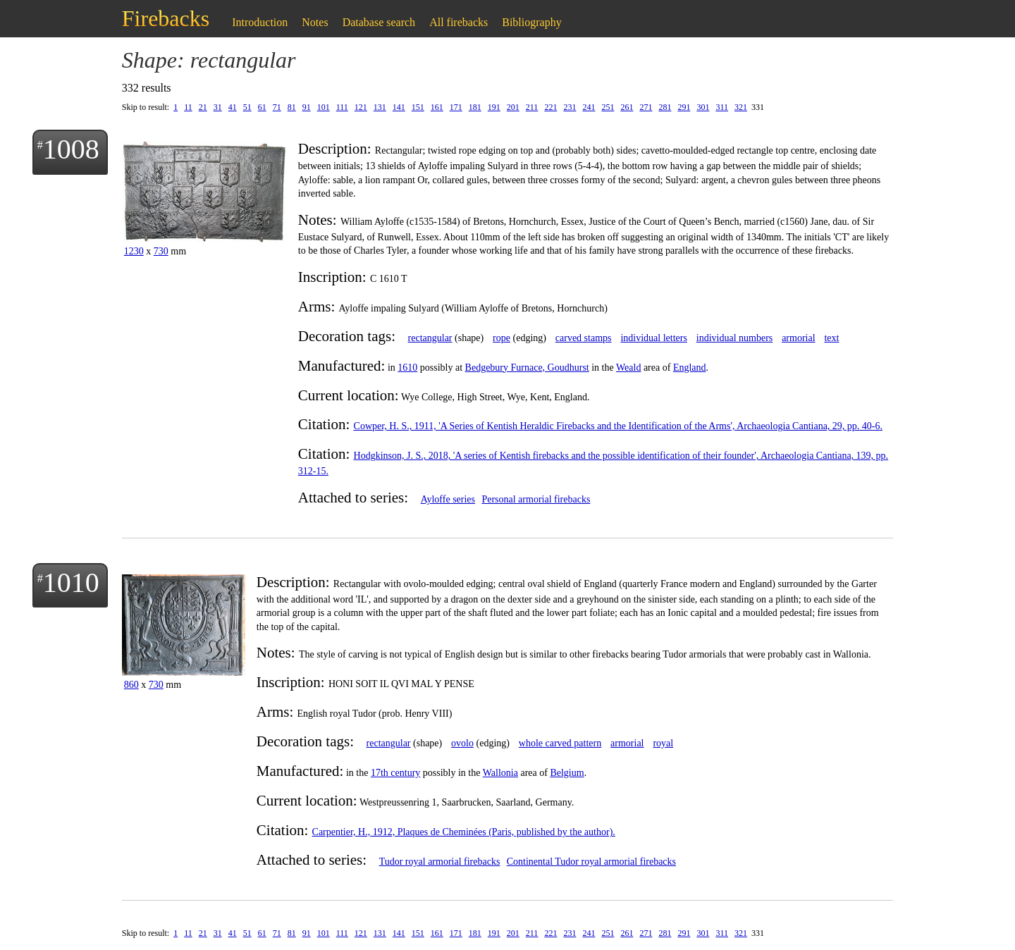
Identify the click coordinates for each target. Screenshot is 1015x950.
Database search (379, 22)
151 (418, 107)
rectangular (430, 338)
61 (262, 107)
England (689, 367)
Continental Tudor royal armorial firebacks (591, 861)
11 (188, 107)
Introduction (260, 22)
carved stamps (583, 338)
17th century (395, 772)
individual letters (653, 338)
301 (702, 107)
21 (203, 107)
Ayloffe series (448, 499)
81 (292, 107)
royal (663, 743)
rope (501, 338)
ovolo (462, 743)
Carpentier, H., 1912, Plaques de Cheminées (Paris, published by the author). (463, 832)
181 (475, 107)
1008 (71, 149)
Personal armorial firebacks (535, 499)
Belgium (567, 772)
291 (683, 107)
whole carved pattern (560, 743)
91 (306, 107)
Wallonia (500, 772)
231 (569, 107)
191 (494, 107)
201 (513, 107)
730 (161, 251)
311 (721, 107)
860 (131, 684)
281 (664, 107)
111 (342, 107)
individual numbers (734, 338)
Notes (315, 22)
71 (277, 107)
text (831, 338)
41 (232, 107)
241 (588, 107)
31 (218, 107)
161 (437, 107)
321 (740, 107)
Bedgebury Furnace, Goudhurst (527, 367)
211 (532, 107)
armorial (798, 338)
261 (626, 107)
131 (380, 107)
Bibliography (531, 22)
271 (645, 107)
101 (323, 107)
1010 (71, 582)
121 (361, 107)
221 (550, 107)
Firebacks (165, 18)
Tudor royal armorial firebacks (439, 861)
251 (607, 107)
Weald (628, 367)
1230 (134, 251)
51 (247, 107)
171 (456, 107)
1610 (407, 367)
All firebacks (458, 22)
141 (399, 107)
